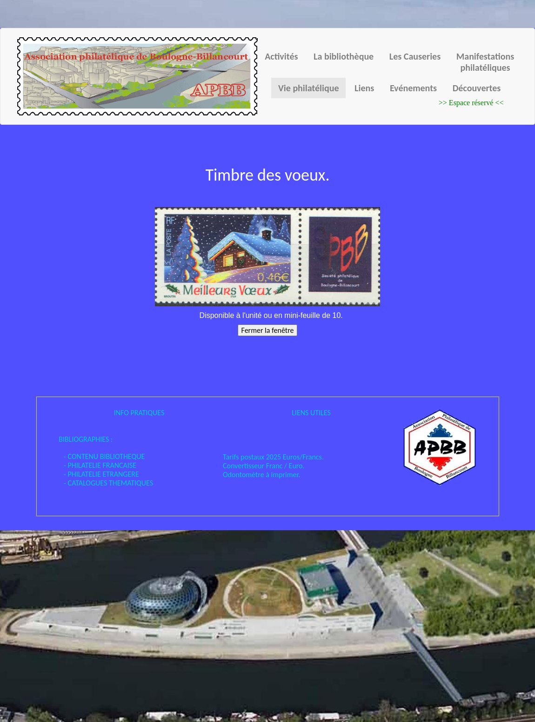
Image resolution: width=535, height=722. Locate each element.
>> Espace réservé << (471, 103)
